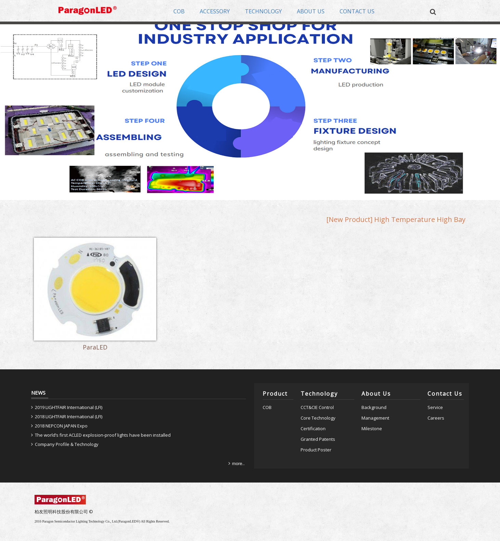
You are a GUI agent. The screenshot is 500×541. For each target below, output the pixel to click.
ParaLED (82, 326)
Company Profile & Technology (66, 421)
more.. (238, 440)
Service (435, 385)
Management (375, 395)
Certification (313, 406)
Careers (435, 395)
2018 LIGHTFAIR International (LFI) (68, 394)
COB (267, 385)
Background (373, 385)
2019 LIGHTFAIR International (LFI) (68, 385)
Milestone (371, 406)
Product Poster (316, 427)
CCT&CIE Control (317, 385)
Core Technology (318, 395)
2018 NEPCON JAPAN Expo (61, 403)
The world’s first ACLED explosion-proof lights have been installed (103, 412)
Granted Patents (318, 416)
